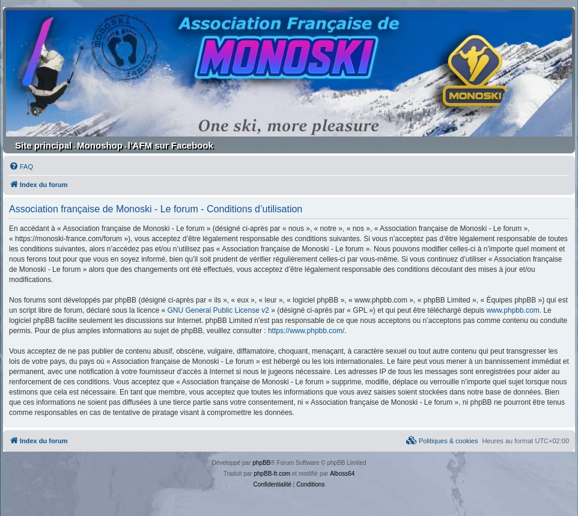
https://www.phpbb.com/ (306, 331)
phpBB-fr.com (272, 473)
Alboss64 (342, 473)
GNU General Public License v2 (218, 310)
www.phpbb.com (513, 310)
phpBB (261, 462)
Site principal (43, 145)
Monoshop (100, 145)
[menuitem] (21, 166)
